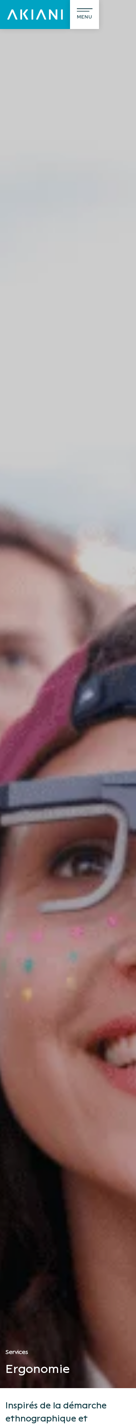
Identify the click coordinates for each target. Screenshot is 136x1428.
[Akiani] (35, 14)
